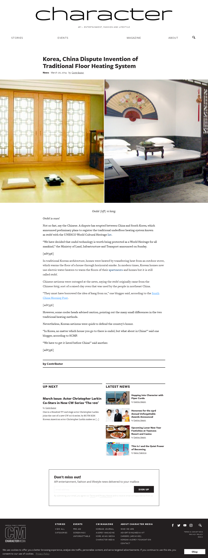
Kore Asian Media (105, 536)
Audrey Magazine (105, 532)
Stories (17, 38)
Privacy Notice (106, 495)
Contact (125, 543)
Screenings (79, 532)
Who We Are (127, 529)
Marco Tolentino (140, 452)
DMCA (200, 537)
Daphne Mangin (140, 401)
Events (63, 38)
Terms (92, 495)
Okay (195, 551)
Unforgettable (81, 536)
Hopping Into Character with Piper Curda (147, 396)
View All (60, 529)
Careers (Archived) (131, 536)
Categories (61, 532)
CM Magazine (104, 524)
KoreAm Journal (105, 529)
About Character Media (137, 524)
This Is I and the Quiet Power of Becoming (147, 447)
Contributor (78, 72)
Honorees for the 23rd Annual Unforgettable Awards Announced (143, 413)
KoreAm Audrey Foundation (136, 539)
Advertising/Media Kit (133, 532)
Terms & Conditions (193, 532)
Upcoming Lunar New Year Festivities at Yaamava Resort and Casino (146, 430)
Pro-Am (77, 529)
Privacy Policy (196, 534)
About (173, 38)
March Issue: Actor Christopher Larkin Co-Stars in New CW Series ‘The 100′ (72, 400)
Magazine (134, 38)
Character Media (105, 539)
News (46, 72)
